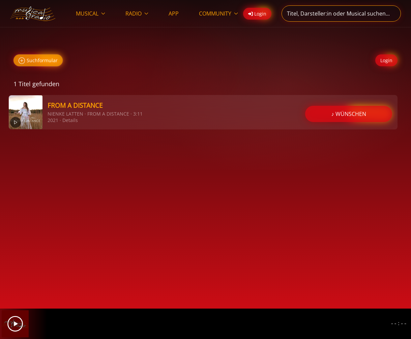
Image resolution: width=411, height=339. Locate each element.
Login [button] (257, 13)
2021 (53, 120)
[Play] (15, 323)
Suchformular (38, 60)
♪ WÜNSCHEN (348, 114)
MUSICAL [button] (90, 13)
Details (70, 120)
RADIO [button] (136, 13)
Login (386, 60)
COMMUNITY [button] (218, 13)
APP (174, 13)
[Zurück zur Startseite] (33, 13)
